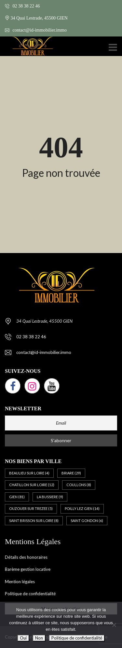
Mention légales (20, 581)
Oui (23, 638)
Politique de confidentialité (30, 593)
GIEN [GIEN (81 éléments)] (17, 497)
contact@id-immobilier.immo (36, 30)
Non (39, 638)
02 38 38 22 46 (22, 6)
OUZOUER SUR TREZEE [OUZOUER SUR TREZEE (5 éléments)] (31, 508)
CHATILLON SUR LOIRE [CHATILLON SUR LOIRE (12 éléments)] (31, 485)
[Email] (61, 423)
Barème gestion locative (27, 569)
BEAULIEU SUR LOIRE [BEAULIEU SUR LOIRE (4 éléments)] (29, 473)
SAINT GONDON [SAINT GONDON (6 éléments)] (87, 520)
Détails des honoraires (26, 557)
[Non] (114, 625)
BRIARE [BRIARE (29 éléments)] (71, 473)
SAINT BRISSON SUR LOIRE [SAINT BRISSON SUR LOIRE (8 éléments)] (34, 520)
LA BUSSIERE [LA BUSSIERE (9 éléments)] (50, 497)
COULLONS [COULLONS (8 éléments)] (78, 485)
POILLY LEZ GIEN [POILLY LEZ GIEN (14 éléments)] (82, 508)
